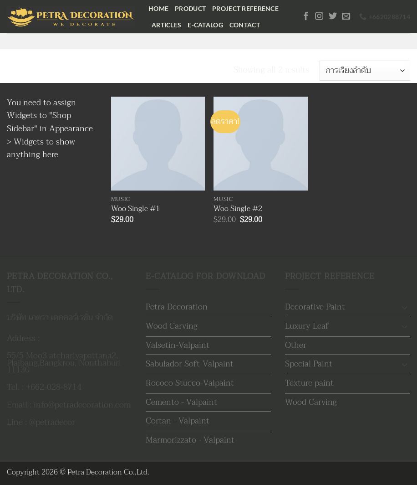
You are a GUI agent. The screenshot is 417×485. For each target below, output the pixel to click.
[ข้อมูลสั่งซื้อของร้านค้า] (365, 71)
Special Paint (308, 364)
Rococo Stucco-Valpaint (190, 383)
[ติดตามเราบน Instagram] (319, 16)
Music (67, 70)
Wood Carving (172, 326)
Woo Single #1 (135, 209)
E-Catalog (205, 25)
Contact (244, 25)
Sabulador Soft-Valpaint (190, 364)
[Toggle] (404, 307)
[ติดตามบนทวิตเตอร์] (333, 16)
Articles (166, 25)
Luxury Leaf (307, 326)
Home (158, 8)
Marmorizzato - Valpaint (190, 440)
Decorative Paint (315, 307)
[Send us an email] (346, 16)
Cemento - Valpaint (181, 402)
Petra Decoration (177, 307)
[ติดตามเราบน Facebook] (306, 16)
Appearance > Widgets (50, 135)
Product (190, 8)
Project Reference (245, 8)
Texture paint (309, 383)
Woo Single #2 (238, 209)
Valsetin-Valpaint (177, 345)
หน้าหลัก (23, 70)
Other (295, 345)
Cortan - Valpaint (177, 421)
